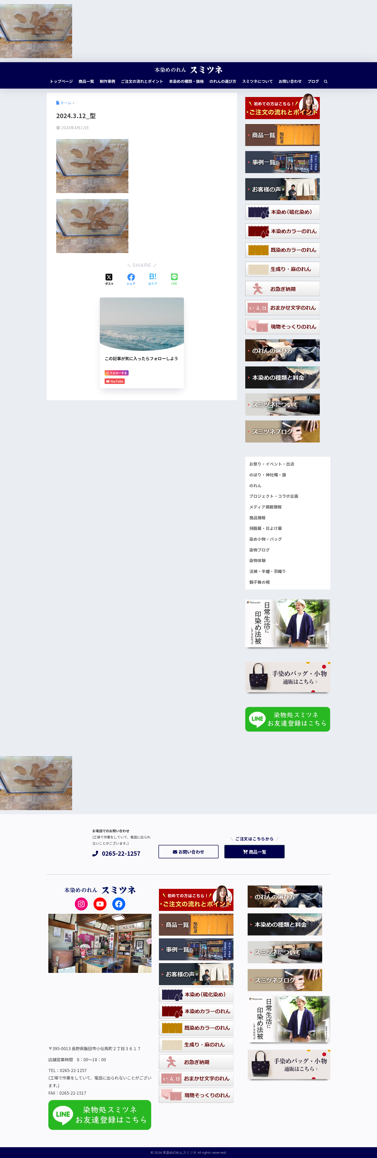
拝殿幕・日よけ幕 (265, 528)
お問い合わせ (188, 852)
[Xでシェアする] (109, 279)
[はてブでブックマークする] (152, 279)
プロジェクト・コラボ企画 (273, 496)
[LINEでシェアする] (174, 279)
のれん (255, 485)
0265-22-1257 (116, 853)
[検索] (323, 81)
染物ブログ (259, 550)
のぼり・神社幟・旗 (267, 475)
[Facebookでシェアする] (131, 279)
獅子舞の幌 (259, 582)
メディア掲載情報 (265, 507)
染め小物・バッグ (265, 539)
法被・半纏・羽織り (267, 571)
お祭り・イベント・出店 (271, 464)
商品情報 (257, 518)
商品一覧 (254, 852)
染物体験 (257, 560)
